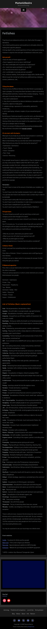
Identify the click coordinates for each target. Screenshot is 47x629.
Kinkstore (5, 547)
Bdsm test (5, 542)
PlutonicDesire (23, 3)
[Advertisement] (23, 574)
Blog (13, 614)
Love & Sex (30, 610)
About (23, 614)
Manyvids (5, 545)
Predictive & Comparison (18, 610)
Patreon (32, 614)
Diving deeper (39, 610)
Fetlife (4, 540)
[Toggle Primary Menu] (23, 10)
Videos (18, 614)
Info (28, 614)
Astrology (6, 610)
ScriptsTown (31, 626)
